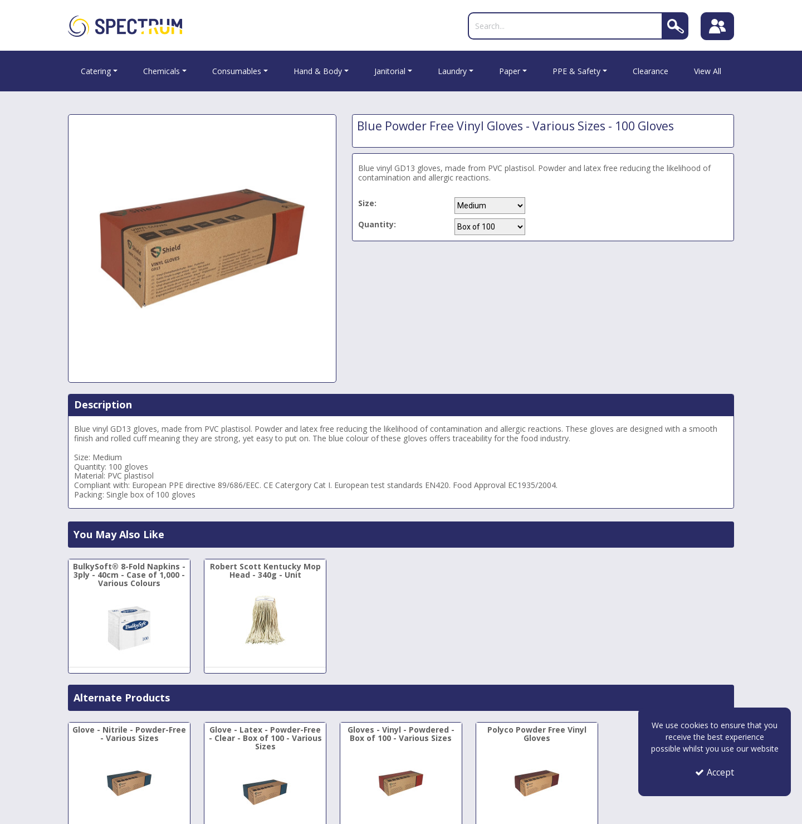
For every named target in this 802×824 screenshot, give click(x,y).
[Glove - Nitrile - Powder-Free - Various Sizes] (129, 772)
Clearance (650, 71)
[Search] (565, 26)
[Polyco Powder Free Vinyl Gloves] (537, 772)
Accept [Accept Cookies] (714, 772)
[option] (202, 248)
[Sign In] (717, 26)
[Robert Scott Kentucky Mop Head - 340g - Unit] (265, 609)
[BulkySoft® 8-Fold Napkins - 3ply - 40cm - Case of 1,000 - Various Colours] (129, 613)
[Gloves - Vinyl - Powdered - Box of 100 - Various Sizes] (401, 772)
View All (707, 71)
